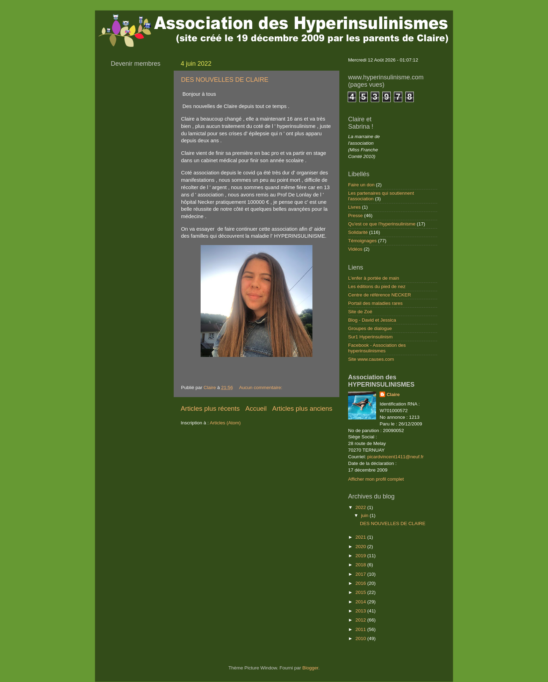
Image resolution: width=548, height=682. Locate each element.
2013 (361, 610)
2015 (361, 592)
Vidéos (355, 249)
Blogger (310, 667)
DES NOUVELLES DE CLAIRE (224, 79)
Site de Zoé (360, 311)
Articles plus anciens (302, 408)
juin (365, 515)
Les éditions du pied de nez (376, 286)
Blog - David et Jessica (372, 320)
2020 (361, 546)
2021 (361, 537)
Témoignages (362, 240)
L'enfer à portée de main (373, 278)
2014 (361, 601)
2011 (361, 629)
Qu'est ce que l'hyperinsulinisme (382, 224)
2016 (361, 583)
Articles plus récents (210, 408)
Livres (354, 207)
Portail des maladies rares (375, 303)
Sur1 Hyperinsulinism (370, 336)
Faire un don (361, 184)
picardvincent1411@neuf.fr (395, 456)
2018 (361, 564)
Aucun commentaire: (261, 387)
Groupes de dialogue (370, 328)
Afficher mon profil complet (376, 479)
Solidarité (358, 232)
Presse (355, 215)
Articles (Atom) (225, 422)
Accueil (256, 408)
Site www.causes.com (371, 359)
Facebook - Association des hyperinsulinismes (377, 348)
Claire (393, 394)
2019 (361, 555)
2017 (361, 574)
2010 (361, 638)
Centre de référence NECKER (379, 294)
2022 (361, 507)
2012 (361, 620)
